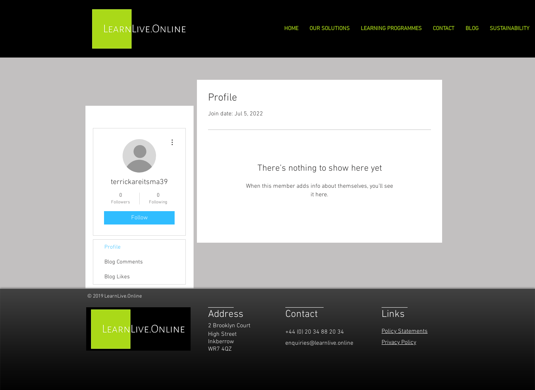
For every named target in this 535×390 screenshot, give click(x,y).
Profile (112, 247)
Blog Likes (117, 276)
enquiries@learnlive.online (319, 343)
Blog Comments (123, 262)
